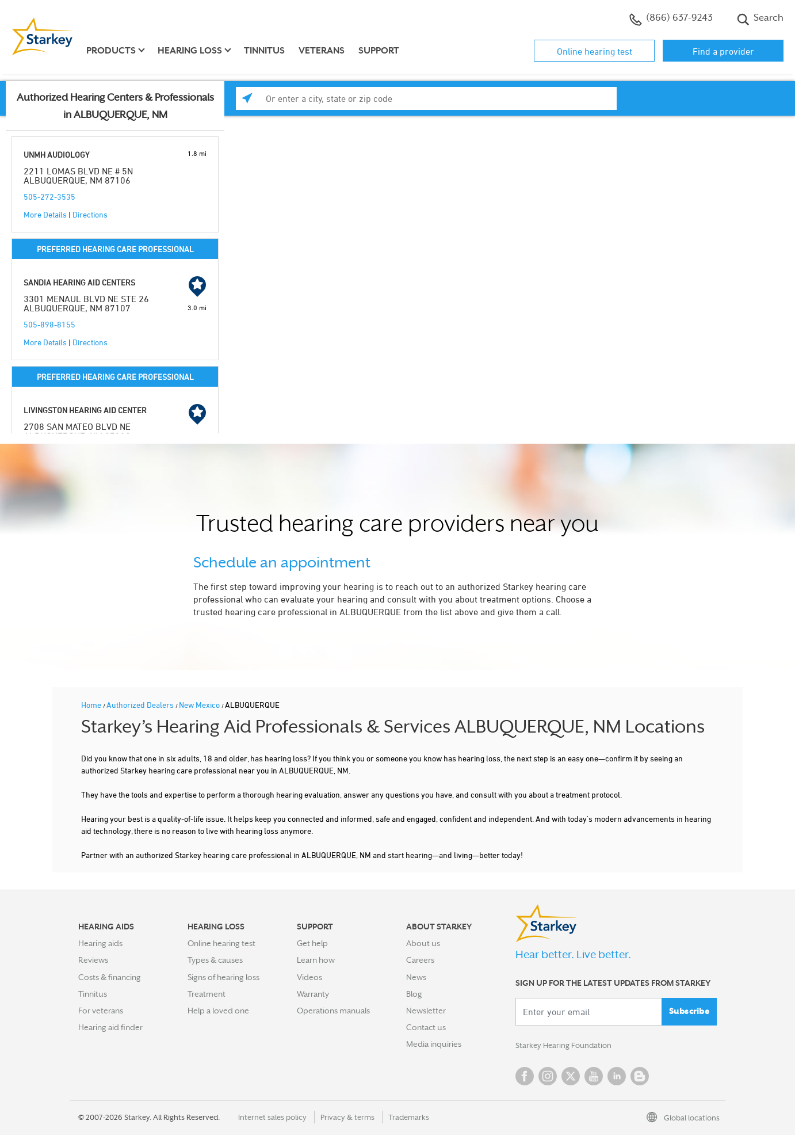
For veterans (100, 1010)
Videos (309, 977)
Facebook (524, 1077)
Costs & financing (109, 977)
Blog (414, 993)
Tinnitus (264, 50)
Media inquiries (433, 1044)
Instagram (547, 1077)
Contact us (426, 1027)
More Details (45, 214)
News (416, 977)
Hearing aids (100, 943)
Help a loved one (218, 1010)
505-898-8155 (49, 324)
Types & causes (215, 960)
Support (378, 50)
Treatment (206, 993)
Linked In (616, 1077)
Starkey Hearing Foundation (565, 1046)
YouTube (593, 1077)
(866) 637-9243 (671, 19)
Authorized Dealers (140, 705)
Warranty (313, 993)
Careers (420, 960)
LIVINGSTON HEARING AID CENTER (85, 410)
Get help (312, 943)
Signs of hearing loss (223, 977)
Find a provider (723, 51)
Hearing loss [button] (190, 50)
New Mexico (200, 705)
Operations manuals (333, 1010)
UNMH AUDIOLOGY (56, 154)
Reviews (93, 960)
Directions (90, 214)
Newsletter (426, 1010)
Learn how (316, 960)
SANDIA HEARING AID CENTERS (79, 282)
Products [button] (111, 50)
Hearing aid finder (110, 1027)
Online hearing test (594, 51)
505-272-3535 (49, 196)
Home (92, 705)
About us (423, 943)
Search (760, 19)
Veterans (322, 50)
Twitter (570, 1077)
